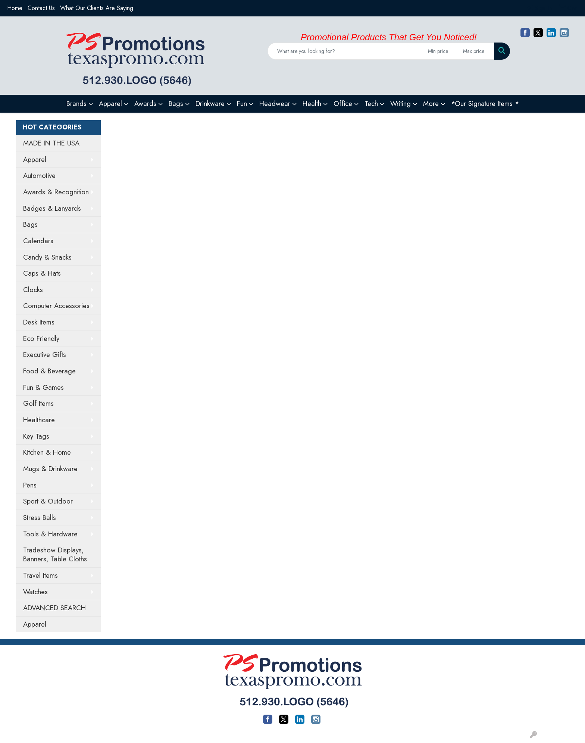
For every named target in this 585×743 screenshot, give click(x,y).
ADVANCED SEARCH (54, 608)
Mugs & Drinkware (50, 469)
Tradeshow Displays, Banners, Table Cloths (55, 554)
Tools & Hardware (50, 534)
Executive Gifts (44, 354)
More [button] (431, 103)
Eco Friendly (41, 338)
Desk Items (38, 322)
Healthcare (39, 420)
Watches (35, 592)
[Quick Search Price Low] (441, 51)
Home (14, 8)
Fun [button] (242, 103)
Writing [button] (400, 103)
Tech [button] (371, 103)
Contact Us (41, 8)
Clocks (33, 290)
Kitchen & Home (47, 452)
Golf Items (38, 403)
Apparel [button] (110, 103)
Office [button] (343, 103)
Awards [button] (145, 103)
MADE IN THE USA (51, 143)
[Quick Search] (346, 51)
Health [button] (312, 103)
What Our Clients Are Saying (96, 8)
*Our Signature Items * (485, 103)
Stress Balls (39, 517)
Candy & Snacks (47, 257)
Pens (30, 485)
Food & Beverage (49, 371)
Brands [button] (76, 103)
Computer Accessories (56, 306)
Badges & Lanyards (52, 208)
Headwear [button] (274, 103)
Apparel (34, 159)
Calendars (38, 241)
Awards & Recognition (56, 192)
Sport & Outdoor (48, 501)
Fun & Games (43, 387)
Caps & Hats (42, 273)
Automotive (39, 175)
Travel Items (40, 575)
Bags (30, 224)
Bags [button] (176, 103)
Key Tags (36, 436)
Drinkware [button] (210, 103)
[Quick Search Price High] (476, 51)
